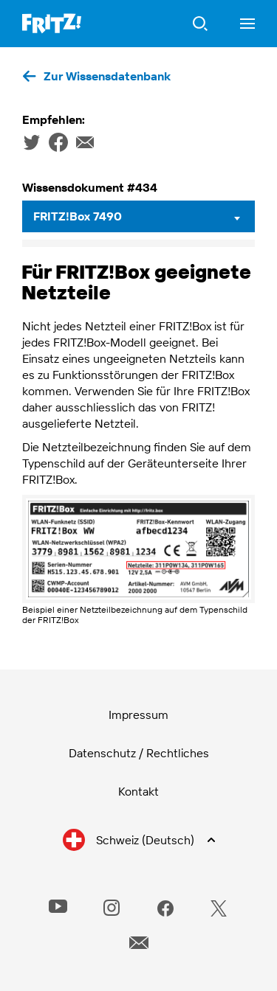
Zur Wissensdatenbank (107, 76)
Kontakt (138, 791)
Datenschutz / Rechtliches (139, 752)
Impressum (138, 714)
